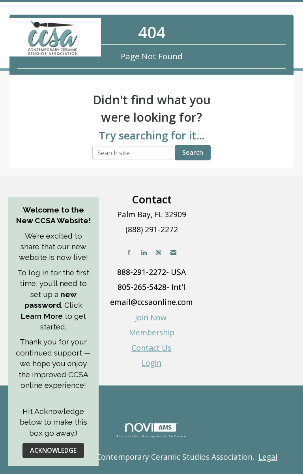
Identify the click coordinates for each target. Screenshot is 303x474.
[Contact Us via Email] (173, 252)
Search (192, 152)
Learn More (43, 316)
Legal (267, 456)
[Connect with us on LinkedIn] (143, 252)
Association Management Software (151, 430)
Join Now (151, 317)
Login (151, 362)
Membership (151, 332)
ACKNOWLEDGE (53, 450)
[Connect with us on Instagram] (158, 252)
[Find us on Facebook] (129, 252)
